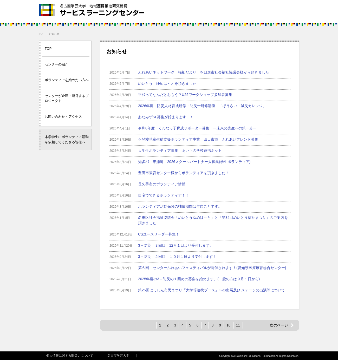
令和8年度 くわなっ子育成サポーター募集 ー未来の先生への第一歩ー (197, 128)
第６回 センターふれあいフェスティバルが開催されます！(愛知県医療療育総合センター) (212, 268)
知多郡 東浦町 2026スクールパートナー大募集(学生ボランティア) (194, 162)
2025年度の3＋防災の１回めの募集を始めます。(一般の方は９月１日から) (199, 279)
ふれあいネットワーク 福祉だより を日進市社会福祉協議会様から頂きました (203, 72)
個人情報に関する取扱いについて (69, 355)
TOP (41, 33)
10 (228, 325)
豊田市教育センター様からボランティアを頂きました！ (183, 173)
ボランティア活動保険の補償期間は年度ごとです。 (180, 206)
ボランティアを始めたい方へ (67, 80)
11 (238, 325)
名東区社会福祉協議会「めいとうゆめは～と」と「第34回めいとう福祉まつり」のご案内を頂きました (213, 220)
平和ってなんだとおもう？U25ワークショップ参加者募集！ (187, 95)
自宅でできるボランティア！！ (163, 195)
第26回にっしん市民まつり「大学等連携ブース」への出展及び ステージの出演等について (211, 290)
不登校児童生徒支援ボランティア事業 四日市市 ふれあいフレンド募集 (198, 139)
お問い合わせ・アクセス (63, 117)
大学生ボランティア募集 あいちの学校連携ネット (180, 150)
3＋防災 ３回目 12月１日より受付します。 (175, 245)
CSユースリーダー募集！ (158, 234)
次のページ (279, 325)
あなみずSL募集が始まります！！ (165, 117)
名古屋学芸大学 (118, 355)
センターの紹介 (56, 64)
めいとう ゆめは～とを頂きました (167, 83)
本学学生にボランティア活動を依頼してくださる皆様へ (67, 139)
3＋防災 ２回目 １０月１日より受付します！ (177, 256)
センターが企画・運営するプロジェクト (67, 98)
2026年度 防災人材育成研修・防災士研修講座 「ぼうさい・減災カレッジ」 (202, 106)
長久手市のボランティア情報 (161, 184)
